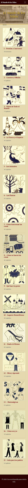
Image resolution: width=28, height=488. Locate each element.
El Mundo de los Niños (9, 2)
